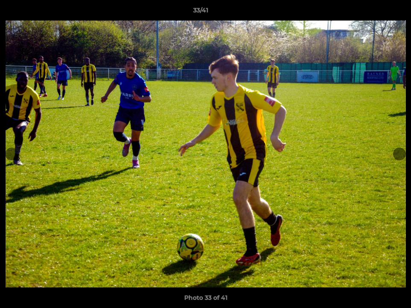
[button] (375, 12)
